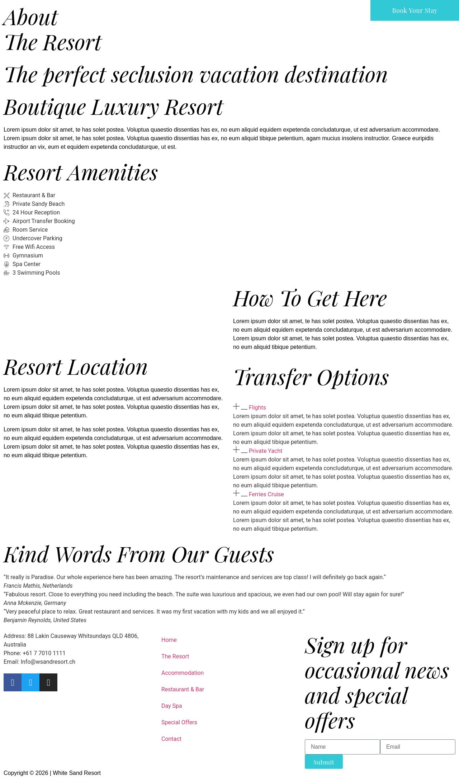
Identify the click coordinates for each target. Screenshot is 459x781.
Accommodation (182, 672)
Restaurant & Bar (182, 689)
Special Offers (179, 722)
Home (169, 639)
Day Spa (171, 705)
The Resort (175, 656)
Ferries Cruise (266, 494)
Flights (257, 407)
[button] (344, 407)
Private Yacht (266, 451)
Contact (171, 738)
